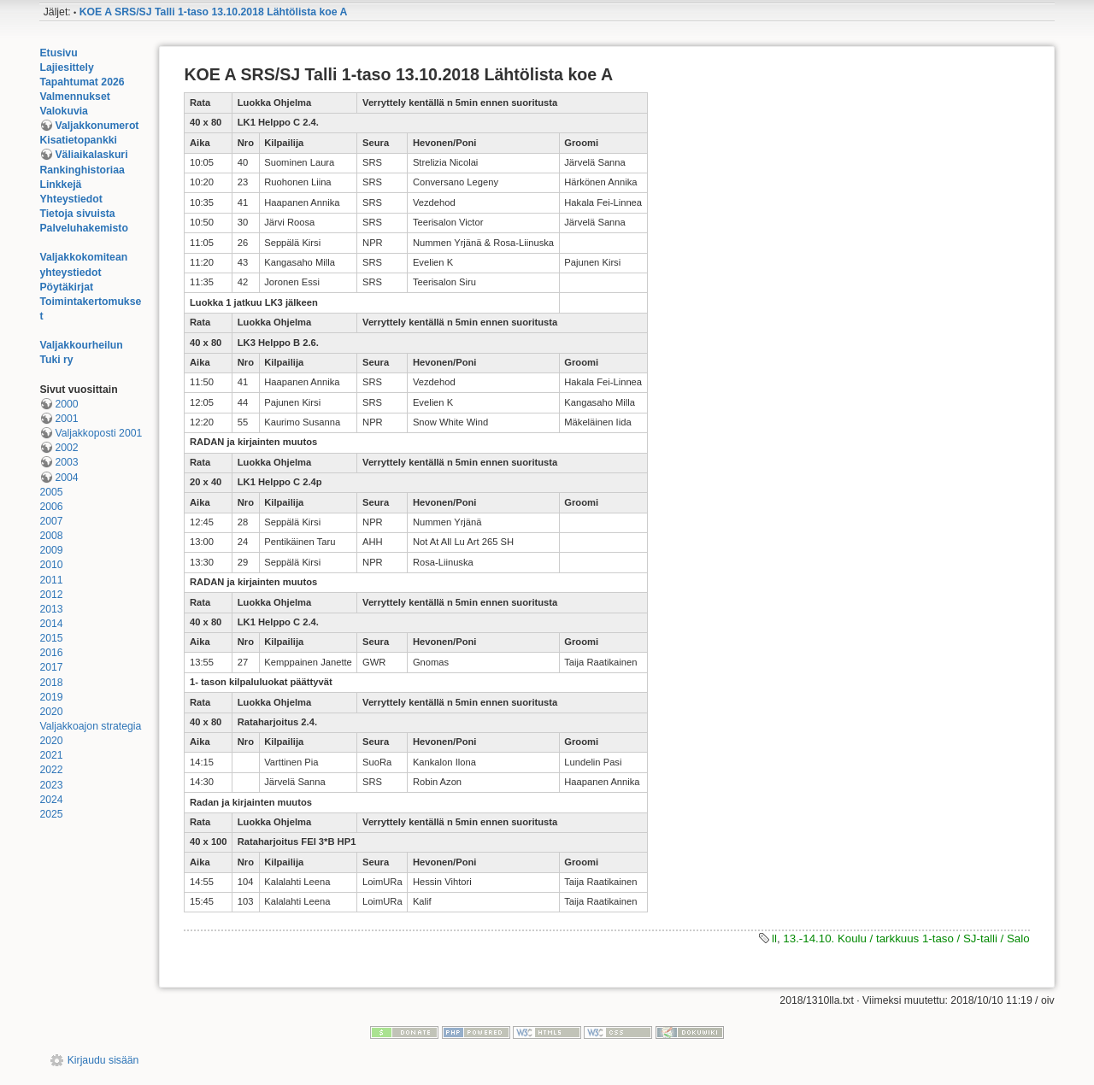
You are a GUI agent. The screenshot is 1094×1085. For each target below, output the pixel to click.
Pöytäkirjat (66, 287)
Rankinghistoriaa (81, 170)
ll (774, 938)
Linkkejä (60, 185)
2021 (50, 755)
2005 (50, 492)
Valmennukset (74, 97)
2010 (50, 565)
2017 (50, 667)
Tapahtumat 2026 (81, 82)
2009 (50, 550)
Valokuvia (63, 111)
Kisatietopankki (78, 140)
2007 (50, 521)
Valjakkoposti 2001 (98, 433)
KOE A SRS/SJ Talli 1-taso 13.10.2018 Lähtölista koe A (213, 12)
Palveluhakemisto (83, 228)
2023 (50, 785)
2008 (50, 536)
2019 (50, 697)
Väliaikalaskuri (91, 155)
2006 (50, 507)
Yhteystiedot (71, 199)
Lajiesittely (66, 67)
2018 (50, 683)
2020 (50, 712)
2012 (50, 595)
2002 (66, 448)
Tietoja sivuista (77, 214)
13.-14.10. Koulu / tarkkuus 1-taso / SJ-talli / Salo (906, 938)
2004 (66, 478)
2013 (50, 609)
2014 (50, 624)
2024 (50, 800)
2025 (50, 814)
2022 (50, 770)
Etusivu (58, 53)
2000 (66, 404)
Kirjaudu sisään (103, 1060)
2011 (50, 580)
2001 (66, 419)
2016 (50, 653)
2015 (50, 638)
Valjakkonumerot (96, 126)
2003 (66, 462)
